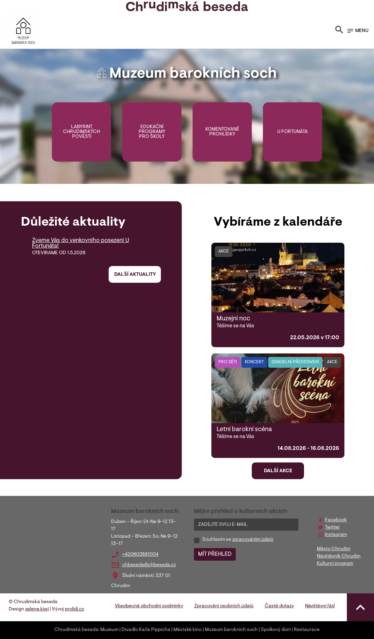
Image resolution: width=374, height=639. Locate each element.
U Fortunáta (292, 132)
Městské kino (187, 630)
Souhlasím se (237, 539)
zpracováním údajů (252, 539)
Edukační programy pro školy (152, 132)
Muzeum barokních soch (231, 630)
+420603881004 (140, 554)
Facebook (336, 520)
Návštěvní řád (320, 606)
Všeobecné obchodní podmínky (149, 606)
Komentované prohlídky (222, 132)
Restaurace (307, 630)
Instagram (336, 534)
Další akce (278, 471)
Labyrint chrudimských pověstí (81, 132)
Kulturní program (335, 563)
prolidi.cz (74, 609)
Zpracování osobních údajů (224, 606)
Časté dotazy (279, 606)
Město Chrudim (333, 549)
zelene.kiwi (37, 609)
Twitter (332, 527)
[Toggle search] (339, 31)
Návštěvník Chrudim (338, 556)
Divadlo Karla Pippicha (146, 630)
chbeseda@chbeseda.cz (149, 565)
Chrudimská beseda (76, 630)
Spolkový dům (276, 630)
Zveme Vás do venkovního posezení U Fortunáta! (80, 243)
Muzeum (109, 630)
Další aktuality (135, 274)
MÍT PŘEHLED (215, 554)
